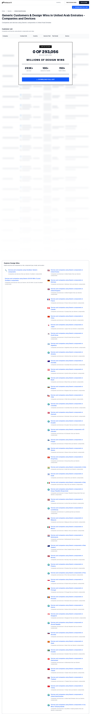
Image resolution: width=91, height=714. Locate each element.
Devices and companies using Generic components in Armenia (67, 353)
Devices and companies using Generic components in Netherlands (67, 536)
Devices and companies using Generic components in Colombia (67, 404)
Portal (58, 2)
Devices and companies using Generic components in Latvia (67, 500)
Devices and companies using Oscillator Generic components (22, 271)
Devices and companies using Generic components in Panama (67, 565)
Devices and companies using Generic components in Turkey (67, 687)
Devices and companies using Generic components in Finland (67, 440)
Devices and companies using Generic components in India (68, 467)
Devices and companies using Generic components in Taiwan (67, 669)
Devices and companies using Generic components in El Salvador (67, 430)
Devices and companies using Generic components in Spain (67, 642)
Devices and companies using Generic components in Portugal (67, 589)
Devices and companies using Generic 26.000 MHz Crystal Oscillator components (22, 279)
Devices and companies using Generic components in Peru (68, 573)
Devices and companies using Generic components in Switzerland (67, 659)
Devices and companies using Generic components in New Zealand (68, 546)
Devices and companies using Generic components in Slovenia (67, 633)
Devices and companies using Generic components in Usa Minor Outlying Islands (68, 705)
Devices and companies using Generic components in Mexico (67, 527)
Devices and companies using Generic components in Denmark (67, 413)
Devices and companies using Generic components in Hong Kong (67, 458)
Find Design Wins (71, 2)
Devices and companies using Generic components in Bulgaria (67, 387)
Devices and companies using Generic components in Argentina (67, 344)
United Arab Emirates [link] (20, 11)
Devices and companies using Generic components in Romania (67, 597)
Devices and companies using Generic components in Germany (67, 281)
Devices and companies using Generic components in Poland (67, 580)
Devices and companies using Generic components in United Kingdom (67, 289)
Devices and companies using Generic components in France (67, 300)
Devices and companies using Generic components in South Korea (67, 334)
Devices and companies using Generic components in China (67, 317)
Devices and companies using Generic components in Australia (67, 361)
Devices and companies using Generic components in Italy (68, 482)
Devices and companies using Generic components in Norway (67, 556)
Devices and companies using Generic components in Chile (67, 396)
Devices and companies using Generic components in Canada (67, 308)
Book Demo (84, 2)
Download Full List (80, 7)
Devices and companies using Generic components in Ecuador (67, 422)
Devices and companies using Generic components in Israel (67, 475)
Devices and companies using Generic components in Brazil (67, 379)
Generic (10, 11)
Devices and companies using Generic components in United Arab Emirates (67, 695)
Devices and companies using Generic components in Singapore (67, 615)
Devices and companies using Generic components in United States (67, 271)
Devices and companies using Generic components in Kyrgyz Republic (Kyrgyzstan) (67, 490)
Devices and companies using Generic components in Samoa (67, 606)
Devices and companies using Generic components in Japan (67, 325)
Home (3, 11)
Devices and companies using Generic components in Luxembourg (67, 509)
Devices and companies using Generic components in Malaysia (67, 519)
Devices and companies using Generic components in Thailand (67, 678)
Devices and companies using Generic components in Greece (67, 449)
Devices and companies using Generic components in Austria (67, 370)
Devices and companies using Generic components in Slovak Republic (67, 623)
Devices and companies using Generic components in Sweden (67, 651)
